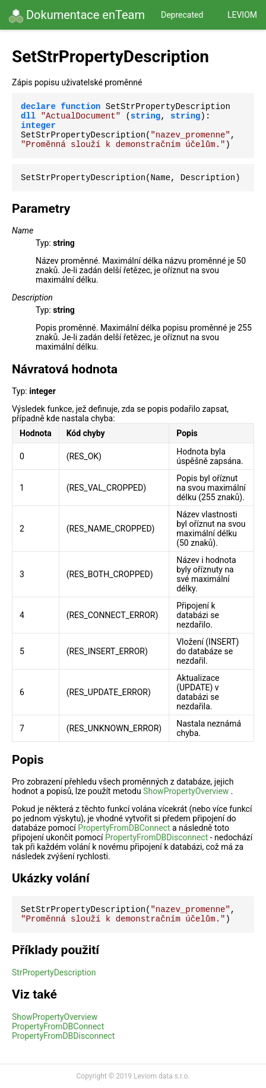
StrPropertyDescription (54, 972)
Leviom (242, 15)
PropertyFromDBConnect (124, 828)
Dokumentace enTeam (77, 15)
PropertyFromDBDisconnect (156, 837)
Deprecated (182, 15)
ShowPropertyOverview (186, 791)
